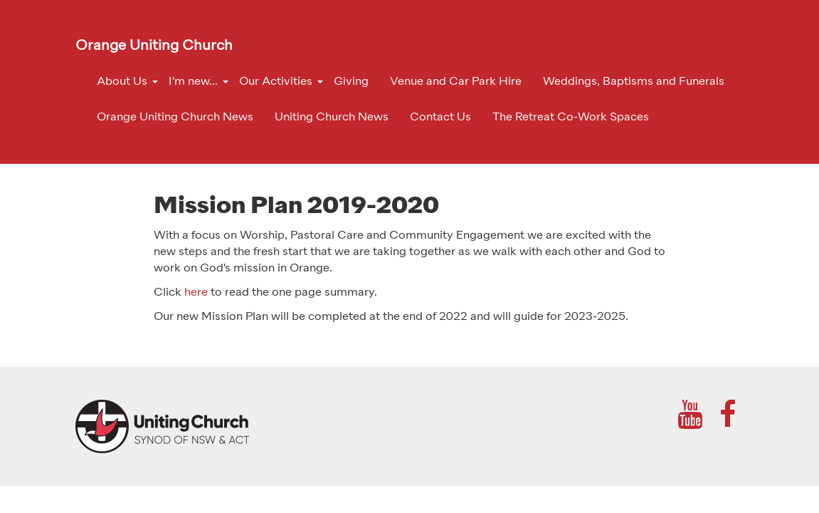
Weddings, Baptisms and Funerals (633, 82)
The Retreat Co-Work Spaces (570, 117)
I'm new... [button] (193, 82)
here (196, 293)
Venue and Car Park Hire (456, 82)
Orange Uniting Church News (175, 117)
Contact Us (440, 117)
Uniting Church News (332, 117)
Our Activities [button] (275, 82)
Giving (351, 82)
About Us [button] (122, 82)
